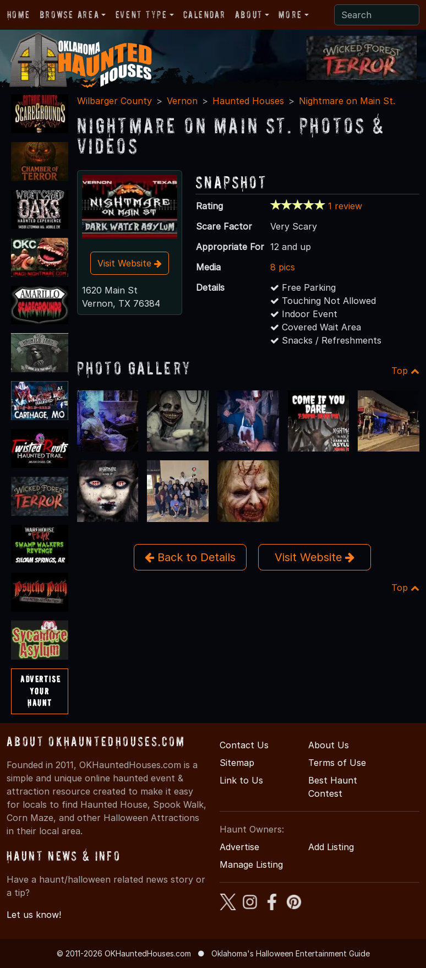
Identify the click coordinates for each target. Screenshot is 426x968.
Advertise (239, 846)
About (249, 14)
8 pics (282, 267)
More (290, 14)
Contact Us (244, 745)
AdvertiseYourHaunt (40, 691)
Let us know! (34, 914)
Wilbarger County (114, 100)
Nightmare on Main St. (347, 100)
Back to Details (190, 557)
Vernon (182, 100)
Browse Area (69, 14)
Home (18, 14)
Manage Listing (251, 864)
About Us (328, 745)
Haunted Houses (248, 100)
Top (405, 370)
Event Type (141, 14)
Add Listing (331, 846)
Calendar (204, 14)
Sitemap (237, 762)
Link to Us (241, 780)
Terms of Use (337, 762)
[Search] (376, 14)
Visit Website (129, 263)
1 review (345, 205)
